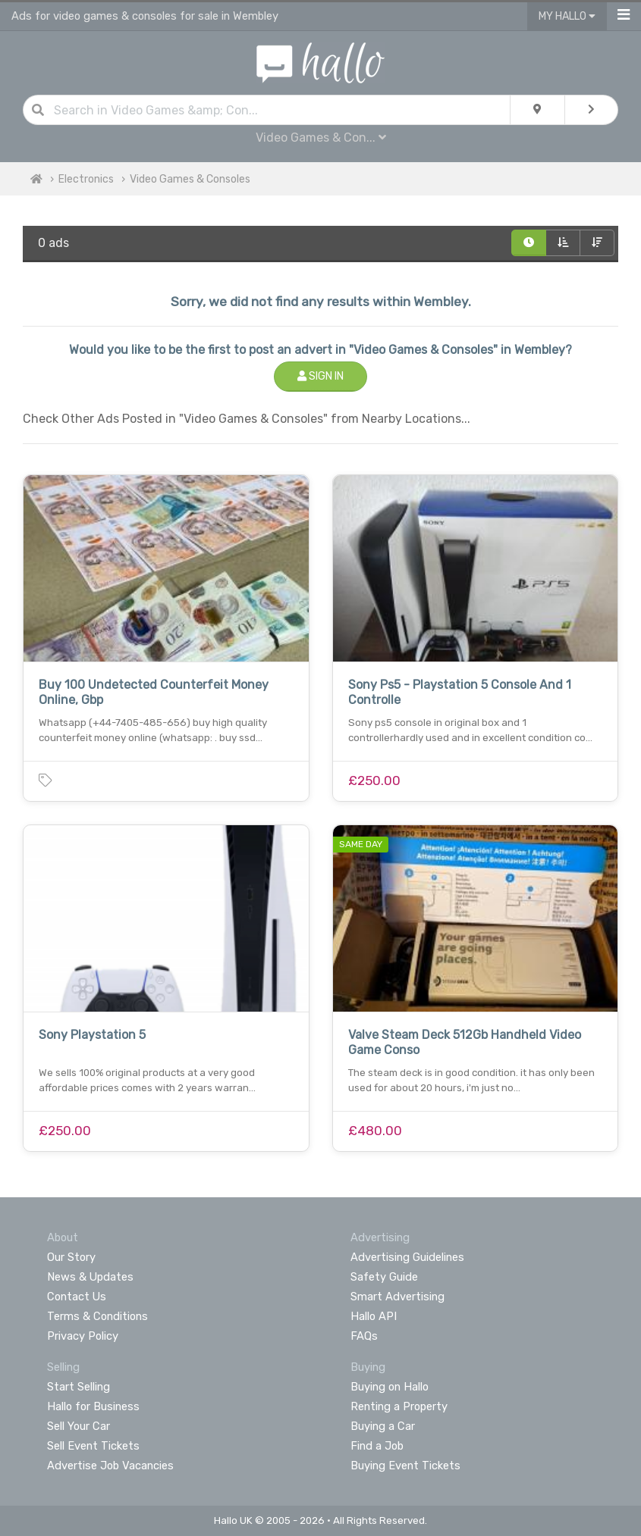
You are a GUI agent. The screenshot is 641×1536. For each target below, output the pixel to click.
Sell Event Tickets (93, 1446)
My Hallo (567, 16)
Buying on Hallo (389, 1387)
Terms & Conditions (97, 1316)
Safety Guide (384, 1277)
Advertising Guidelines (407, 1257)
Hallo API (373, 1316)
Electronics (86, 179)
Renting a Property (399, 1406)
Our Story (71, 1257)
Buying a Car (382, 1426)
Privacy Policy (82, 1336)
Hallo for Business (93, 1406)
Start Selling (78, 1387)
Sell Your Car (78, 1426)
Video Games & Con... (321, 137)
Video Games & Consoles (190, 179)
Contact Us (76, 1296)
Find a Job (377, 1446)
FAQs (364, 1336)
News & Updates (90, 1277)
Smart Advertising (397, 1296)
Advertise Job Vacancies (110, 1465)
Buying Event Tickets (405, 1465)
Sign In (320, 376)
